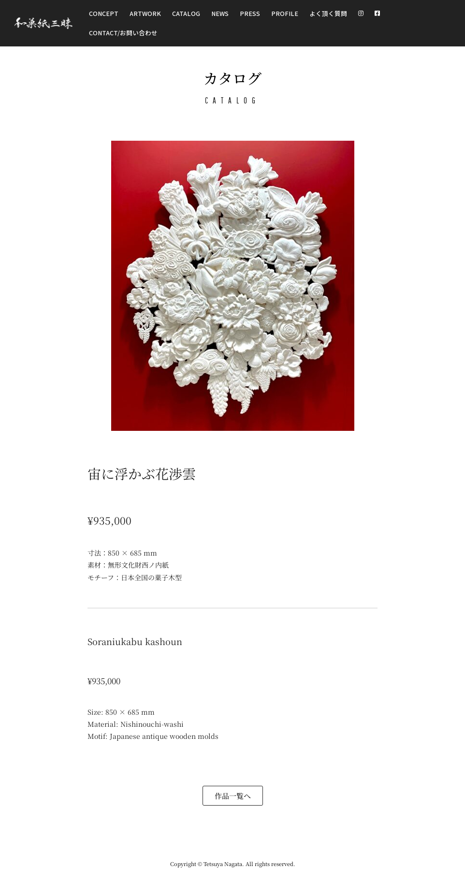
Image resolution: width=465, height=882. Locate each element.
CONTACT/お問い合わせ (123, 32)
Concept (103, 13)
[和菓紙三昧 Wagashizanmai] (44, 23)
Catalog (186, 13)
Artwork (145, 13)
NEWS (220, 13)
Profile (284, 13)
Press (250, 13)
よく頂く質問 (328, 13)
